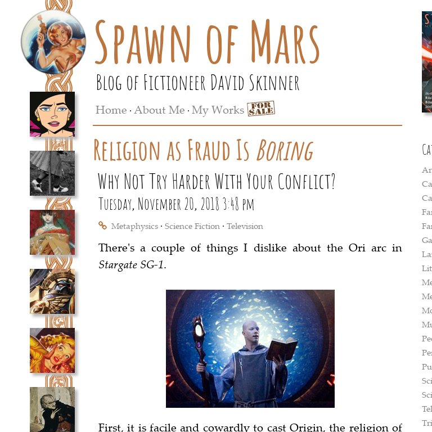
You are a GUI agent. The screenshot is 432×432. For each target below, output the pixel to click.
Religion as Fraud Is (202, 149)
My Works (218, 109)
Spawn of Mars (207, 41)
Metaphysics (134, 225)
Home (111, 109)
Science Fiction (192, 225)
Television (245, 225)
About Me (159, 109)
